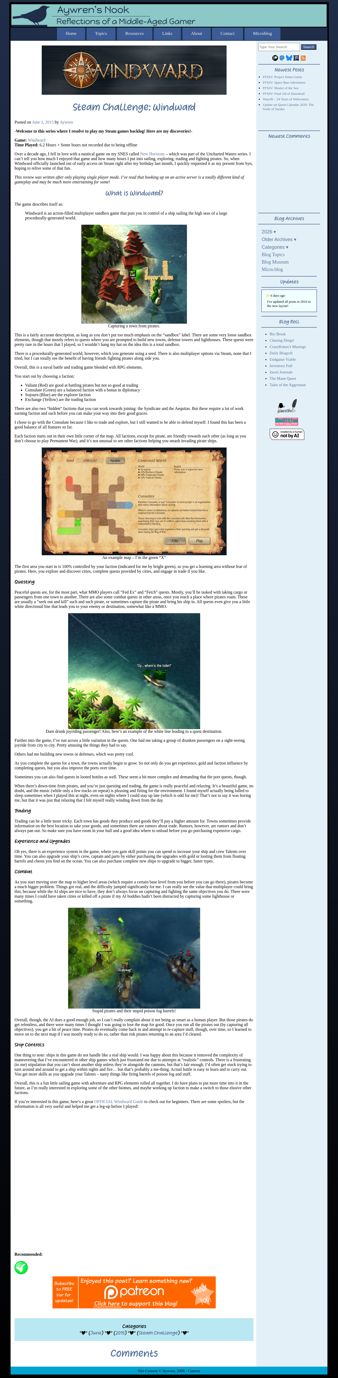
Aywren (66, 122)
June (95, 1333)
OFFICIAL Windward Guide (118, 1101)
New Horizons (152, 154)
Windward (36, 140)
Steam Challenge (158, 1333)
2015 (120, 1333)
